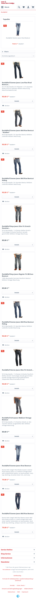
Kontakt (12, 585)
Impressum (25, 592)
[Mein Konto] (28, 7)
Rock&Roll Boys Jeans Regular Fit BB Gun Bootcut (17, 275)
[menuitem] (5, 7)
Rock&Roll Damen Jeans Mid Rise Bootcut (18, 514)
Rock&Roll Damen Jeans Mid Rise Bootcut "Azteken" (18, 131)
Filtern (5, 52)
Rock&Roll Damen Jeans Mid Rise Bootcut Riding (18, 179)
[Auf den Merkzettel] (6, 106)
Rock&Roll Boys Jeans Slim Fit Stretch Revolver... (16, 227)
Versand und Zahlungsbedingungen (12, 589)
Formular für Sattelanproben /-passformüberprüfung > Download (18, 579)
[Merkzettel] (23, 7)
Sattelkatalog (17, 575)
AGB (18, 592)
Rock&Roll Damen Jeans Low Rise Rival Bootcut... (17, 83)
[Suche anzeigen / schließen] (19, 7)
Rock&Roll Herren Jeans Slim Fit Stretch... (18, 370)
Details (23, 101)
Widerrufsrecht (28, 589)
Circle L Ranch (21, 585)
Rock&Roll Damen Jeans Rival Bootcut (18, 38)
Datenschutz (11, 592)
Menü (5, 7)
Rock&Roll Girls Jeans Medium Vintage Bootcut (16, 419)
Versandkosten (7, 569)
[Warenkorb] (33, 7)
